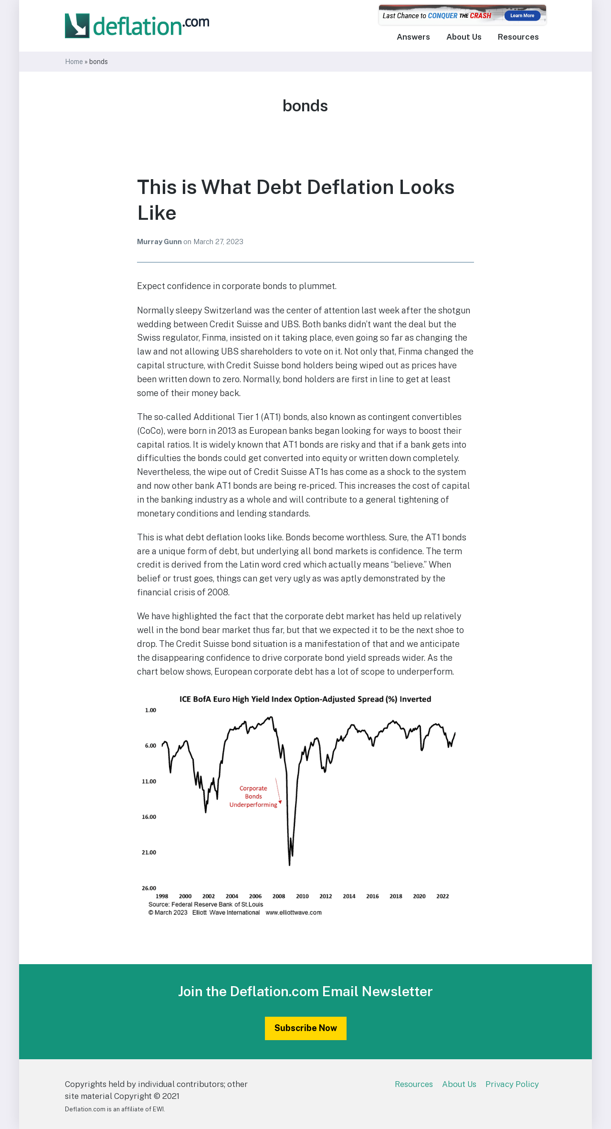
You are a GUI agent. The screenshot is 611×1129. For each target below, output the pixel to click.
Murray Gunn (160, 241)
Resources (518, 37)
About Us (464, 37)
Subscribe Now (305, 1028)
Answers (413, 37)
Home (74, 61)
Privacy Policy (512, 1084)
